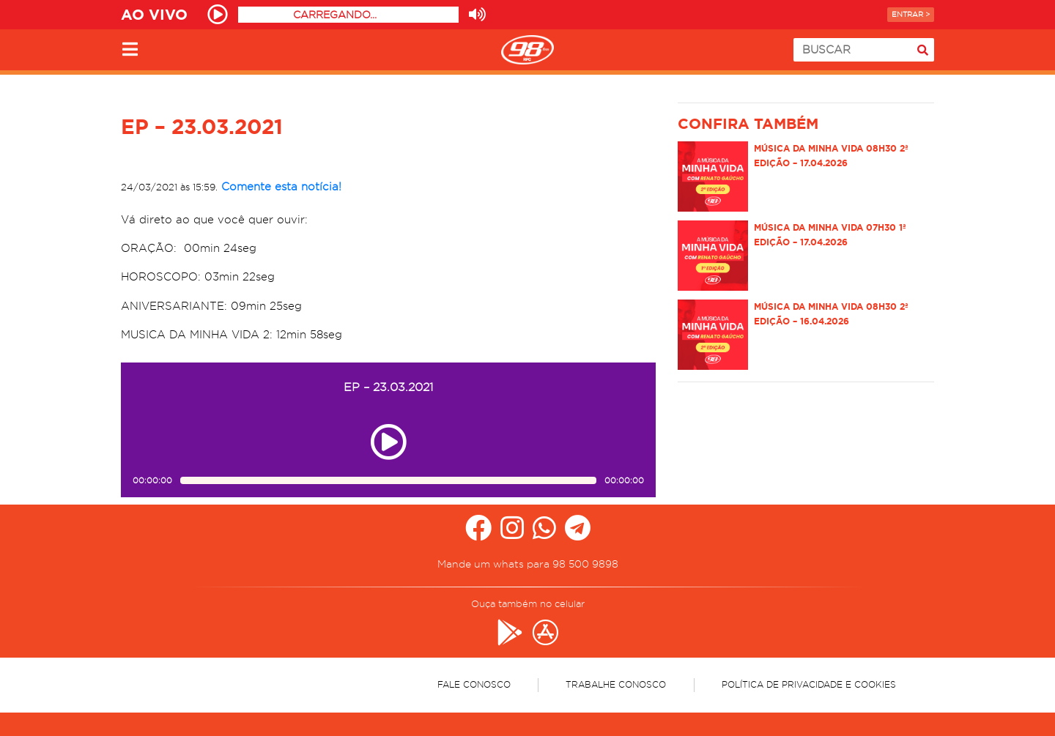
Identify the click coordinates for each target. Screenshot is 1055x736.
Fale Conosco (474, 684)
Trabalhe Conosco (616, 684)
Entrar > (911, 14)
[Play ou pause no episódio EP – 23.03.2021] (388, 442)
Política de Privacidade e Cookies (809, 684)
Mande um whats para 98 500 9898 (527, 564)
